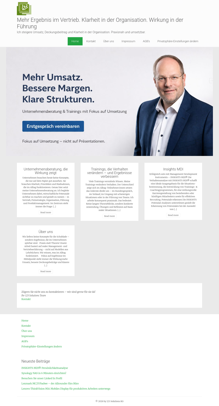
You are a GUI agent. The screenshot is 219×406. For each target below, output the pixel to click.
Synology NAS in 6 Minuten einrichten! (43, 373)
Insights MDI (173, 169)
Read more (45, 212)
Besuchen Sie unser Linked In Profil (41, 378)
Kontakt (91, 41)
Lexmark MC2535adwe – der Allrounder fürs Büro (50, 383)
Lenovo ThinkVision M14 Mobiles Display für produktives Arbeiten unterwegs (65, 388)
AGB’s (146, 41)
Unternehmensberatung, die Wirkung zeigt (46, 171)
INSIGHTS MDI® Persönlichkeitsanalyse (44, 367)
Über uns (108, 41)
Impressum (128, 41)
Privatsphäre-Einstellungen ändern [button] (177, 41)
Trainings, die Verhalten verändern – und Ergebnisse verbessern (109, 173)
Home (75, 41)
